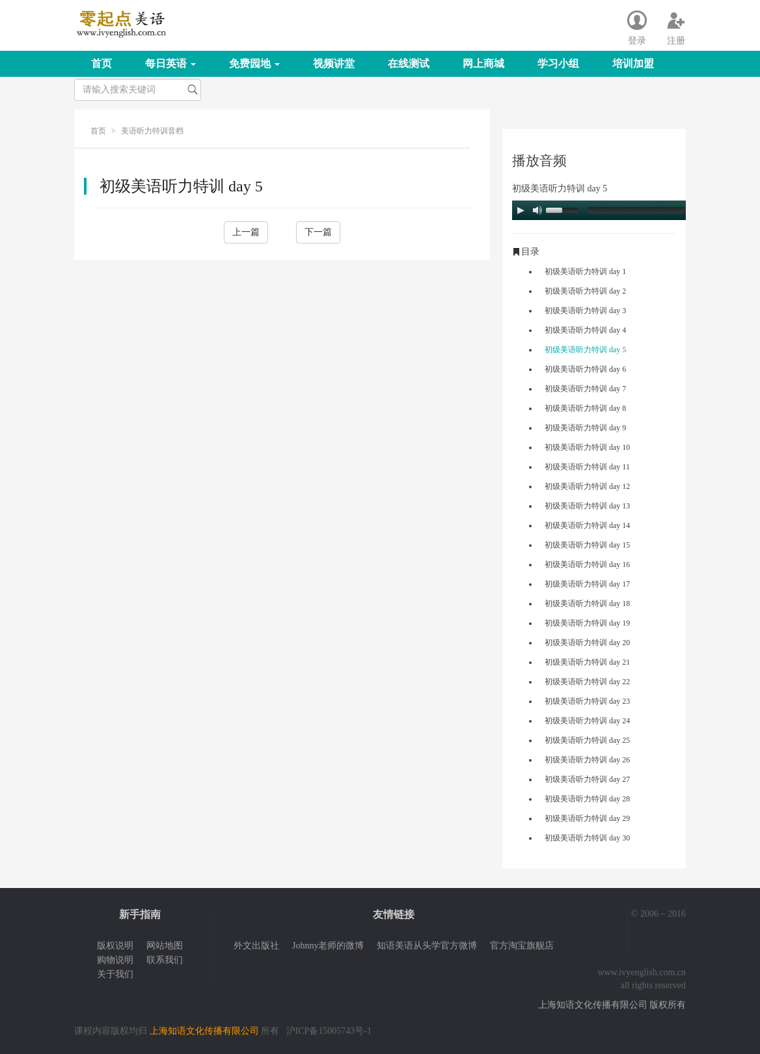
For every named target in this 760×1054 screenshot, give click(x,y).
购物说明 (115, 960)
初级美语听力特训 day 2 (585, 291)
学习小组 (558, 63)
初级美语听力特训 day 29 (587, 818)
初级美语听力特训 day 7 (585, 388)
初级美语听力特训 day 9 (585, 427)
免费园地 (254, 63)
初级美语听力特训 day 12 (587, 486)
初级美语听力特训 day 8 (585, 408)
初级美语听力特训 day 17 (587, 584)
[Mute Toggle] (537, 210)
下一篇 (318, 232)
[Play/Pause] (520, 210)
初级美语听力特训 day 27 (587, 779)
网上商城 (483, 63)
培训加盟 (633, 63)
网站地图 (164, 945)
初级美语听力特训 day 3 (585, 310)
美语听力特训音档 (152, 130)
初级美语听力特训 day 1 (585, 271)
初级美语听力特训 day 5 (585, 349)
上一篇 (246, 232)
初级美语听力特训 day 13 (587, 505)
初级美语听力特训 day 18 (587, 603)
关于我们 (115, 974)
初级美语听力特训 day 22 (587, 681)
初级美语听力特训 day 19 (587, 623)
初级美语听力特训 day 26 (587, 759)
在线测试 (408, 63)
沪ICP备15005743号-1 (329, 1031)
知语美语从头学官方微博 (427, 945)
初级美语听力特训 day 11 (587, 466)
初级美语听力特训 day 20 (587, 642)
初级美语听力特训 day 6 (585, 369)
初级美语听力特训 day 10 (587, 447)
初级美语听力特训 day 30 (587, 837)
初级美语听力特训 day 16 (587, 564)
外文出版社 (256, 945)
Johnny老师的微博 (328, 945)
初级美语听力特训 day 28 (587, 798)
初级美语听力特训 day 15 (587, 544)
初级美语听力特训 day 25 (587, 740)
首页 (101, 63)
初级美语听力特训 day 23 (587, 701)
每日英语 (170, 63)
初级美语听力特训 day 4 (585, 330)
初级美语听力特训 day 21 (587, 662)
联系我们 (164, 960)
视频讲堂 (334, 63)
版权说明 (115, 945)
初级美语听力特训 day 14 (587, 525)
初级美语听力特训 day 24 (587, 720)
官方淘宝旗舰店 (522, 945)
